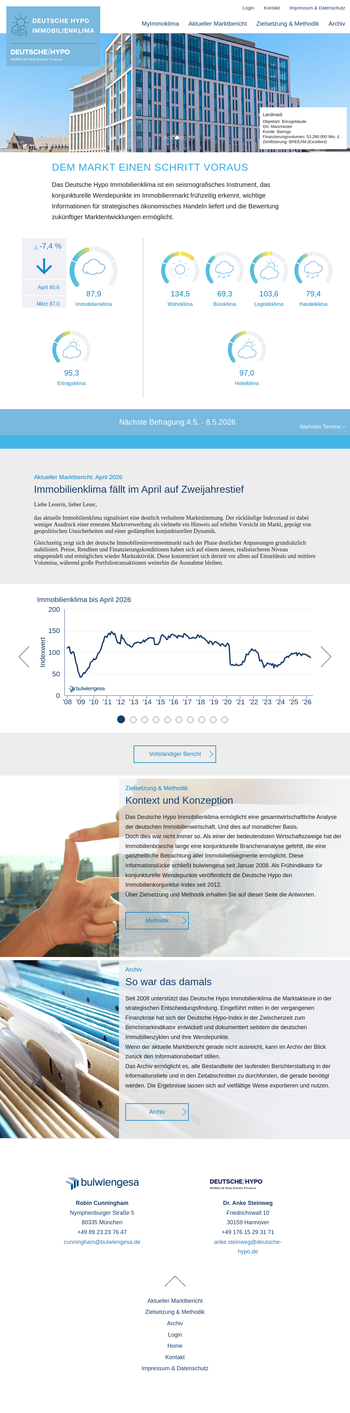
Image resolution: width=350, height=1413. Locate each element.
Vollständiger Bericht (175, 754)
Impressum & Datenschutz (317, 7)
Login (248, 7)
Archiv (336, 24)
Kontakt (272, 7)
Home (174, 1346)
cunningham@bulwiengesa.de (102, 1242)
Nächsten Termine (322, 426)
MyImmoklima (160, 24)
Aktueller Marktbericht (217, 24)
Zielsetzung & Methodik (287, 24)
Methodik (157, 920)
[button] (24, 689)
